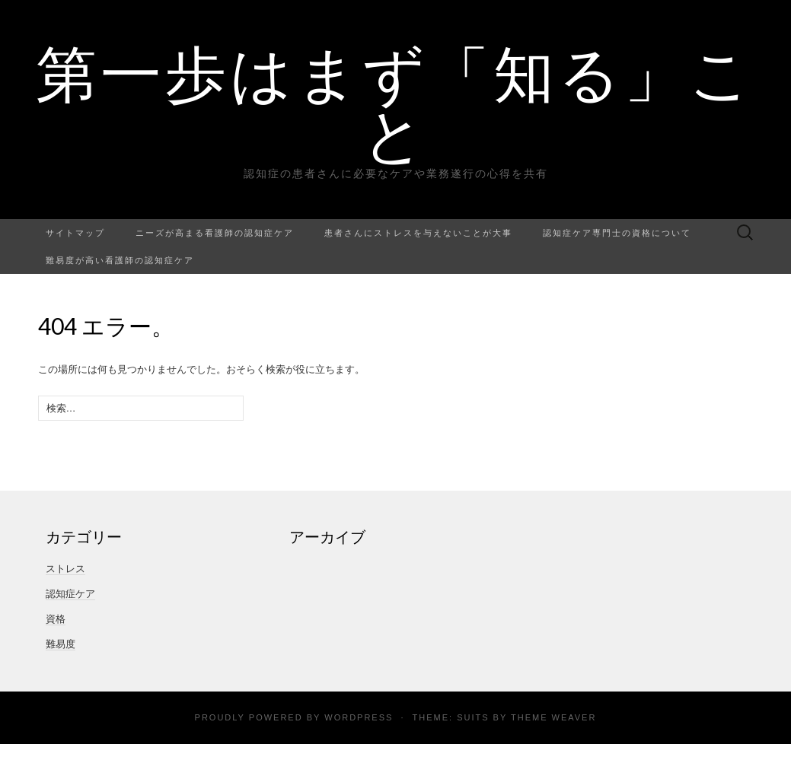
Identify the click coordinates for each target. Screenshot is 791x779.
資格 (55, 619)
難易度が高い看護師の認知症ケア (120, 260)
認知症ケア (70, 593)
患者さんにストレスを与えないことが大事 (418, 232)
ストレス (65, 568)
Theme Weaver (553, 717)
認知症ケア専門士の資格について (617, 232)
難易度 (60, 644)
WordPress (358, 717)
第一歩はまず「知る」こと (395, 103)
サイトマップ (75, 232)
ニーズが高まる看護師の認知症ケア (215, 232)
